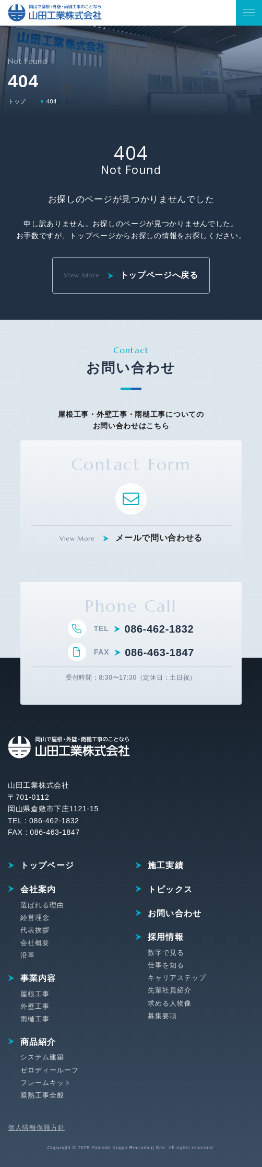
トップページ (47, 865)
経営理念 (35, 917)
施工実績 (166, 865)
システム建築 (42, 1057)
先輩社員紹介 (170, 990)
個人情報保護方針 (36, 1127)
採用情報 (166, 936)
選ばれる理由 (42, 905)
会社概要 (35, 943)
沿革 (27, 955)
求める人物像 (170, 1003)
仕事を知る (166, 965)
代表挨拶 (35, 930)
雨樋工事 (35, 1019)
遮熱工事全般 (42, 1095)
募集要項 (162, 1016)
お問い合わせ (175, 913)
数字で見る (166, 952)
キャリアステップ (177, 978)
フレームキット (46, 1083)
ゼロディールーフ (49, 1070)
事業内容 (38, 978)
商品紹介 (38, 1041)
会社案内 (38, 889)
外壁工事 (35, 1006)
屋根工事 (35, 994)
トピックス (170, 889)
